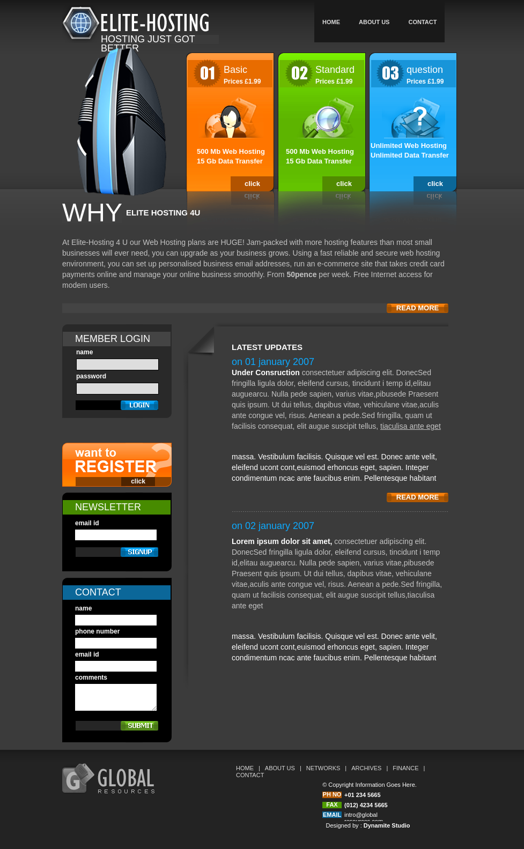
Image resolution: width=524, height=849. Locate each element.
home (331, 22)
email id (87, 523)
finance (405, 768)
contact (250, 775)
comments (91, 677)
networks (323, 768)
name (84, 352)
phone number (97, 631)
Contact (422, 22)
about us (374, 22)
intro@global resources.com (363, 817)
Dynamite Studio (387, 825)
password (91, 376)
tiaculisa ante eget (410, 426)
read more (417, 308)
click (252, 184)
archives (366, 768)
